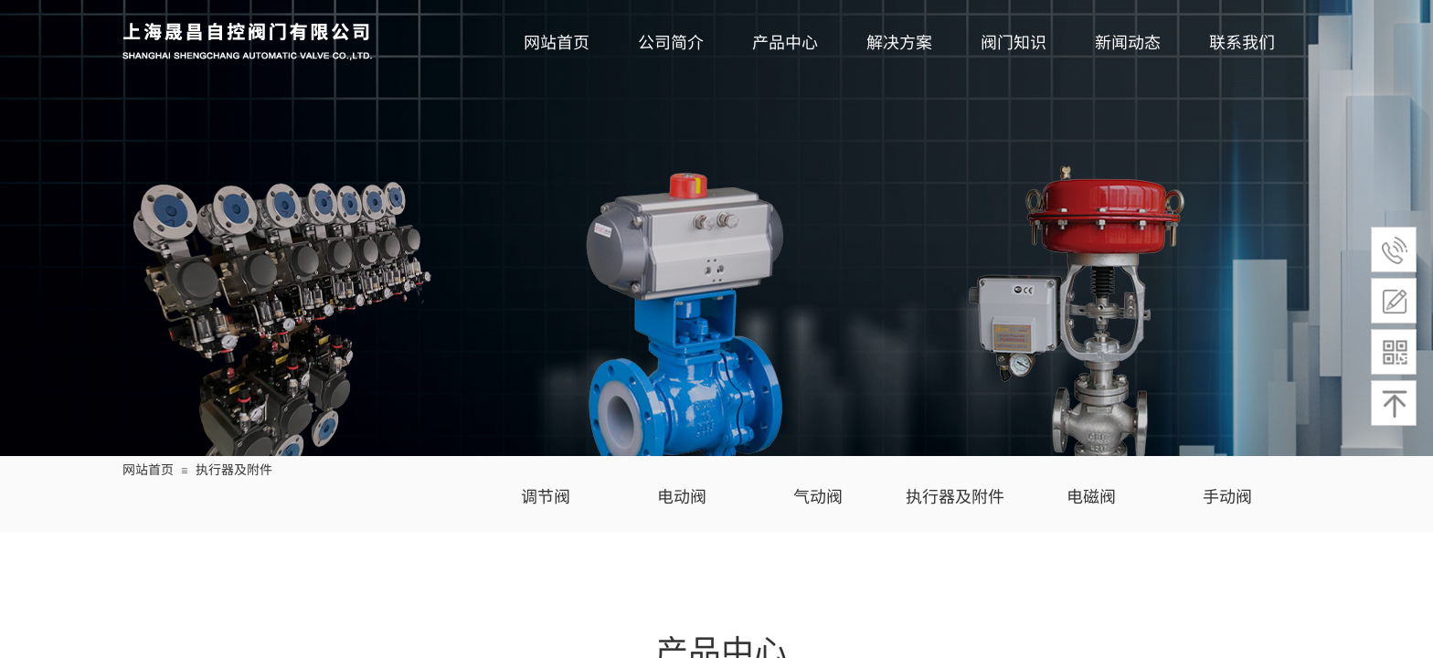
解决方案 (899, 41)
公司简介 (671, 41)
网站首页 (556, 41)
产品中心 (785, 41)
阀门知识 (1013, 41)
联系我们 (1242, 41)
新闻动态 (1128, 41)
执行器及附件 (234, 469)
